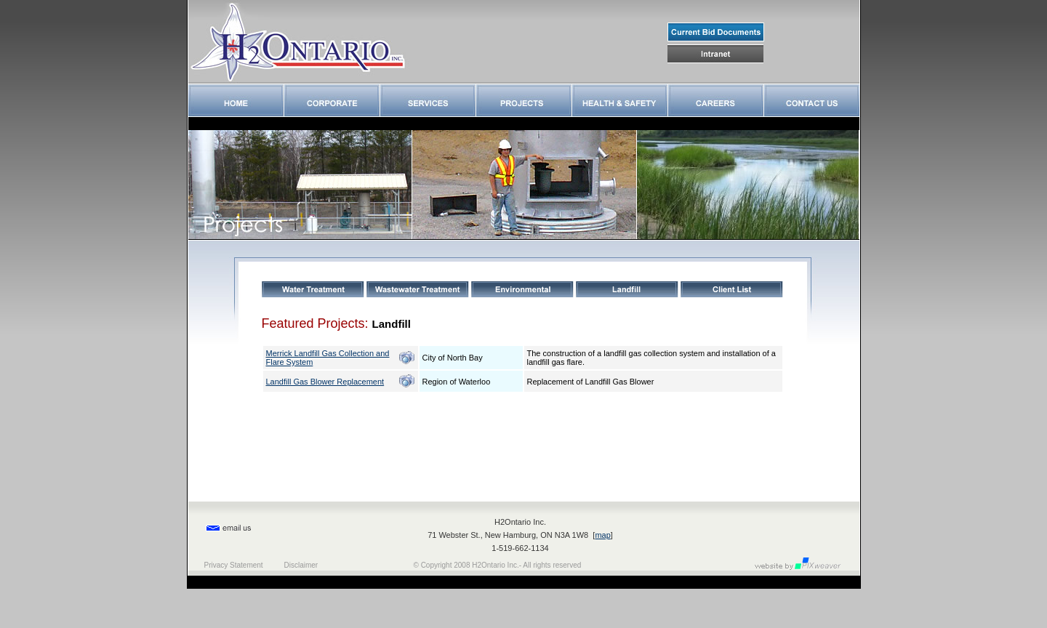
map (602, 535)
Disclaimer (301, 565)
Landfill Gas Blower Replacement (325, 381)
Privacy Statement (233, 565)
